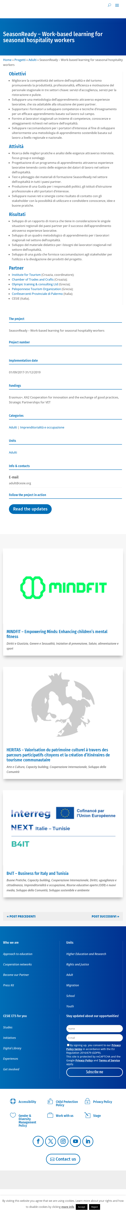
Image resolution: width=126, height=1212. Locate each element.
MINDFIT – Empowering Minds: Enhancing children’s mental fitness (57, 634)
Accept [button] (81, 1207)
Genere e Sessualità (42, 644)
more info (67, 1207)
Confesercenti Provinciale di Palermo (37, 294)
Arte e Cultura (15, 767)
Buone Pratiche (16, 880)
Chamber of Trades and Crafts (33, 279)
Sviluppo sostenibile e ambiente (69, 890)
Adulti (32, 60)
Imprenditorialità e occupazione (42, 427)
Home (7, 60)
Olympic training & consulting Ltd (35, 284)
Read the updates (30, 509)
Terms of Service (109, 1060)
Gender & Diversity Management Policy (27, 1121)
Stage (97, 1116)
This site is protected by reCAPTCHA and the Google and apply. (93, 1060)
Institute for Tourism (26, 275)
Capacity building (37, 767)
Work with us (64, 1116)
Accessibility (27, 1102)
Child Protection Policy (67, 1103)
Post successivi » (105, 916)
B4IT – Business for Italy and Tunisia (37, 873)
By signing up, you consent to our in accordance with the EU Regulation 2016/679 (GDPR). (93, 1048)
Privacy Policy (84, 1060)
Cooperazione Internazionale (68, 767)
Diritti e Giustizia (17, 644)
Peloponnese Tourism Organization (36, 289)
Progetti (20, 60)
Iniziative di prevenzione (71, 644)
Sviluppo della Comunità (31, 890)
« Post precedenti (21, 916)
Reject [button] (94, 1207)
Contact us (66, 1159)
